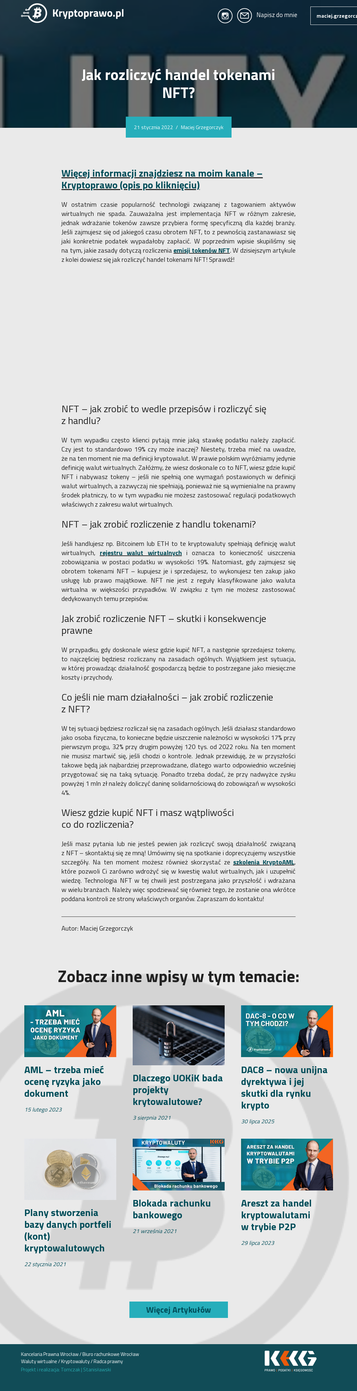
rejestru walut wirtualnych (141, 553)
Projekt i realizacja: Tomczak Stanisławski (66, 1369)
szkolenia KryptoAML (263, 862)
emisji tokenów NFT (201, 250)
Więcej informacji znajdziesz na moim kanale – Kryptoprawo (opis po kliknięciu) (162, 178)
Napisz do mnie (267, 14)
